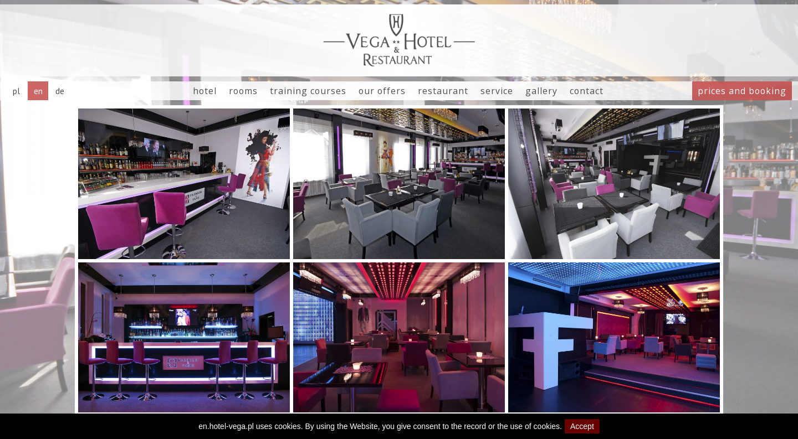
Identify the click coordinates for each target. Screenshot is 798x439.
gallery (541, 91)
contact (586, 91)
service (496, 91)
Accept (582, 426)
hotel (205, 91)
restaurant (443, 91)
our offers (382, 91)
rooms (243, 91)
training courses (308, 91)
